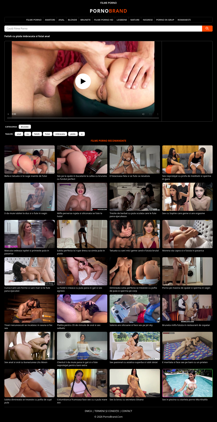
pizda (72, 134)
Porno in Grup (165, 19)
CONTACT (126, 411)
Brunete (85, 19)
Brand (108, 11)
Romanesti (184, 19)
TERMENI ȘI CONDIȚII (106, 411)
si (82, 134)
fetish (37, 134)
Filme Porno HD (103, 19)
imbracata (60, 134)
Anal (61, 19)
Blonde (72, 19)
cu (28, 134)
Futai (47, 134)
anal (19, 134)
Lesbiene (122, 19)
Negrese (148, 19)
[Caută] (207, 29)
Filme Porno (33, 19)
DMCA (88, 411)
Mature (134, 19)
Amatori (50, 19)
